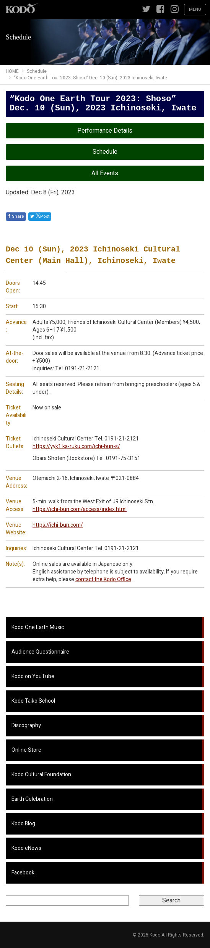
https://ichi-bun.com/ (58, 525)
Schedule (105, 151)
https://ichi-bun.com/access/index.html (80, 509)
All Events (104, 173)
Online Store (26, 750)
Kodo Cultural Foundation (41, 775)
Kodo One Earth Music (37, 627)
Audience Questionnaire (40, 652)
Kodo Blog (23, 824)
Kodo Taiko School (33, 701)
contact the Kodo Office (103, 579)
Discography (26, 725)
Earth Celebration (32, 799)
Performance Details (104, 130)
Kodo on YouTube (32, 676)
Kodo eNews (26, 848)
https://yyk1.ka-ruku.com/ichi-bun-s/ (76, 446)
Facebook (22, 873)
